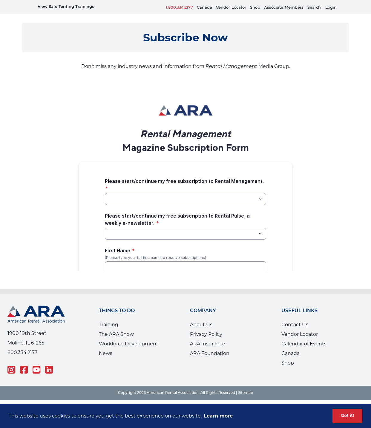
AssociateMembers (283, 8)
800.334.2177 (22, 343)
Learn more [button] (218, 416)
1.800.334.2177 (179, 8)
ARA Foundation (209, 344)
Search (314, 8)
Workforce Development (128, 335)
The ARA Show (116, 325)
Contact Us (294, 315)
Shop (255, 8)
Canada (204, 8)
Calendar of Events (303, 335)
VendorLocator (231, 8)
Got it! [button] (347, 416)
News (105, 344)
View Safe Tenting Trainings (66, 7)
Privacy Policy (206, 325)
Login (331, 8)
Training (108, 315)
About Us (201, 315)
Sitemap (245, 384)
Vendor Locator (299, 325)
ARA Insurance (207, 335)
